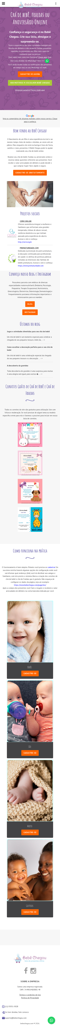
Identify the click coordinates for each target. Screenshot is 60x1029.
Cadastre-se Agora (30, 74)
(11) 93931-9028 (11, 1006)
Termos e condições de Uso (30, 995)
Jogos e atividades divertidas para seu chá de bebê (28, 331)
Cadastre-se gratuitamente (30, 172)
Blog (30, 304)
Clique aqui (42, 57)
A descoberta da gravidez (17, 365)
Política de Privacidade (30, 998)
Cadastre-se (30, 673)
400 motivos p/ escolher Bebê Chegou (30, 83)
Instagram (30, 312)
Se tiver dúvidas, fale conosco (17, 1012)
